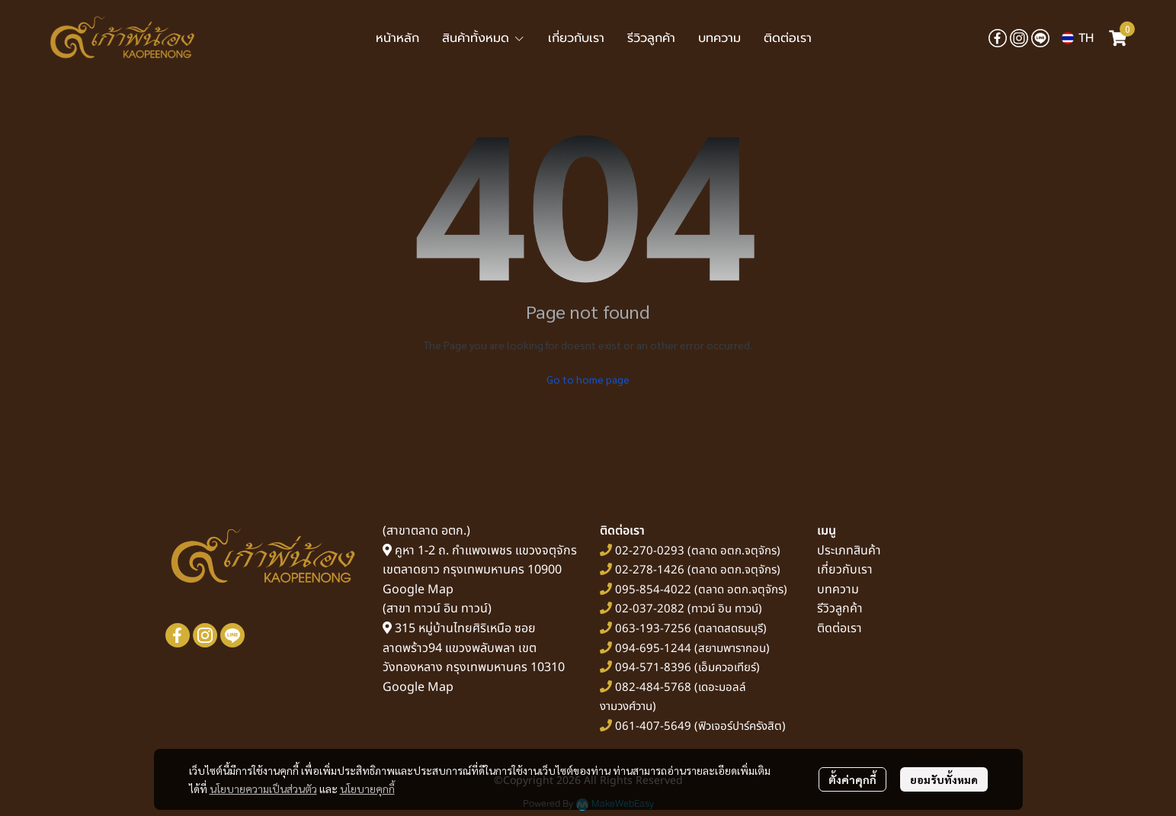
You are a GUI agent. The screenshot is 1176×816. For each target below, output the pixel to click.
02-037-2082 (649, 609)
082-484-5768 (653, 687)
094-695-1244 (653, 648)
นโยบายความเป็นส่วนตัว (263, 788)
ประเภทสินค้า (849, 550)
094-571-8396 (653, 667)
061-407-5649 (653, 726)
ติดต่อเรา (839, 628)
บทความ (838, 589)
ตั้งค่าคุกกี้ (852, 779)
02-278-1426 (649, 570)
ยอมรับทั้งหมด (944, 779)
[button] (1077, 38)
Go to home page (588, 379)
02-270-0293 (648, 551)
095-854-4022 (653, 590)
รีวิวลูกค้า (840, 608)
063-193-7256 (653, 629)
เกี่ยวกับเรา (845, 570)
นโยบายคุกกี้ (367, 788)
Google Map (418, 589)
